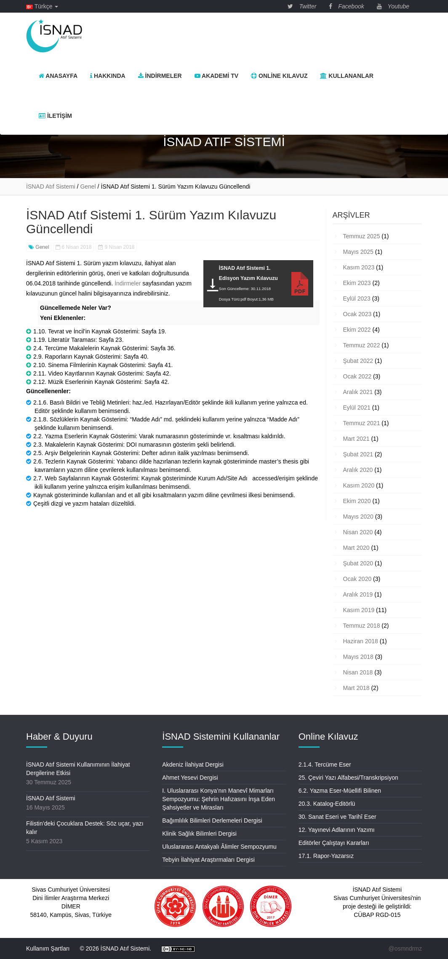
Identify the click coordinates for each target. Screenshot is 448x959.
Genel (39, 247)
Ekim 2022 (357, 329)
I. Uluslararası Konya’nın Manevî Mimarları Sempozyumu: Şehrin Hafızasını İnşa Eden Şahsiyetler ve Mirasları (218, 799)
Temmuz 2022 (361, 345)
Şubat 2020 (358, 563)
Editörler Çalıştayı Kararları (334, 842)
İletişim (55, 115)
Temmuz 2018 (361, 625)
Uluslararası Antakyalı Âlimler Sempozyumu (219, 846)
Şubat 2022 (358, 360)
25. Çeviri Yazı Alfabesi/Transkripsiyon (348, 777)
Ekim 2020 (357, 501)
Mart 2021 (356, 438)
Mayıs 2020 (358, 516)
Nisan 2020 (358, 532)
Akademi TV (216, 75)
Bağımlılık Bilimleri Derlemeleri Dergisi (212, 820)
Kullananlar (346, 75)
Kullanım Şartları (47, 948)
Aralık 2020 (358, 469)
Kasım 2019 (359, 610)
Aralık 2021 (358, 392)
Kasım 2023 (359, 267)
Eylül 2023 (357, 298)
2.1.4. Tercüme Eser (325, 764)
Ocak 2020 (357, 578)
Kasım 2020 (359, 485)
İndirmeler (160, 75)
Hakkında (107, 75)
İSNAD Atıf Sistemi (50, 798)
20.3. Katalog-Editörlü (327, 803)
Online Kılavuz (279, 75)
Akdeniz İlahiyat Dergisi (193, 764)
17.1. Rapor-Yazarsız (326, 855)
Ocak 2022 (357, 376)
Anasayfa (58, 75)
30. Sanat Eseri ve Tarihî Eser (337, 816)
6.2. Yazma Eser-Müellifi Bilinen (340, 790)
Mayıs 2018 (358, 656)
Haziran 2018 (360, 641)
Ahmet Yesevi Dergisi (190, 777)
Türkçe (42, 6)
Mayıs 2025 (358, 251)
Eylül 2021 (357, 407)
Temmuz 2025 (361, 236)
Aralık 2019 (358, 594)
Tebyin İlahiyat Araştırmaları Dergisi (208, 859)
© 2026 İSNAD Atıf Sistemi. (115, 948)
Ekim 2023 (357, 283)
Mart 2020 (356, 547)
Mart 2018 (356, 688)
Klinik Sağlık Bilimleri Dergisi (199, 833)
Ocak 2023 (357, 314)
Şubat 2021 (358, 454)
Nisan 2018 (358, 672)
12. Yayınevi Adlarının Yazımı (337, 829)
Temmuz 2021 (361, 423)
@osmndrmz (405, 948)
